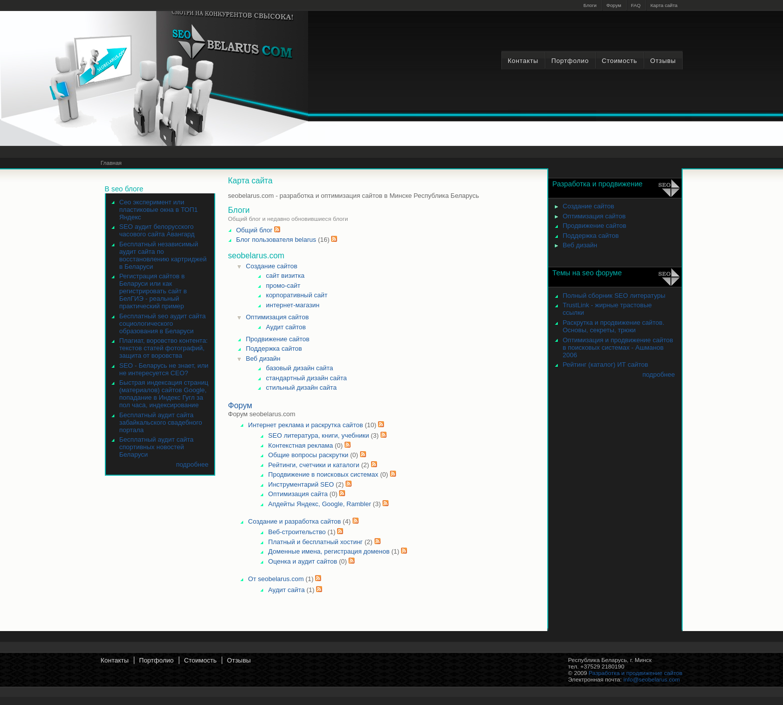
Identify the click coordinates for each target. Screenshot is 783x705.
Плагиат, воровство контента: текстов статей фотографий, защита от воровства (163, 348)
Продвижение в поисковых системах (323, 474)
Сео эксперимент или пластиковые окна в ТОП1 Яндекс (158, 209)
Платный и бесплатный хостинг (315, 542)
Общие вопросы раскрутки (308, 455)
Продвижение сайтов (277, 339)
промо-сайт (283, 285)
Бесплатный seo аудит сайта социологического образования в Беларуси (162, 323)
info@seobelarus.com (651, 679)
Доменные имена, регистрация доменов (329, 551)
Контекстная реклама (300, 445)
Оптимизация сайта (298, 494)
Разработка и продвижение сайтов (636, 673)
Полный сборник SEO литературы (614, 295)
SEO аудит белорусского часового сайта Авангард (157, 230)
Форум (613, 5)
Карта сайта (663, 5)
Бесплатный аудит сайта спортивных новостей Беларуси (156, 447)
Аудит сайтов (286, 327)
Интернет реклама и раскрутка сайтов (305, 425)
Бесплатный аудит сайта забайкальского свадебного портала (160, 422)
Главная (111, 163)
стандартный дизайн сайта (306, 378)
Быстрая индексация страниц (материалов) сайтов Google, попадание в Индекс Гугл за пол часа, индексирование (163, 394)
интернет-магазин (293, 305)
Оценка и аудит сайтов (302, 561)
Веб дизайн (263, 358)
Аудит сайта (286, 590)
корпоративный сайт (297, 295)
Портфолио (570, 60)
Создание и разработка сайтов (294, 521)
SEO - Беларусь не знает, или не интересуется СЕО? (164, 369)
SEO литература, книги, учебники (318, 435)
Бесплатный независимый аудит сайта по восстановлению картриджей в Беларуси (163, 255)
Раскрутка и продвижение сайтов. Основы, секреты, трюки (614, 326)
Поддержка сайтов (274, 348)
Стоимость (619, 60)
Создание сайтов (271, 266)
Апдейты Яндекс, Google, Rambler (319, 504)
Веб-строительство (298, 532)
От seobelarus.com (276, 579)
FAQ (636, 5)
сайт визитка (285, 275)
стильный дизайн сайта (301, 387)
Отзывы (663, 60)
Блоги (590, 5)
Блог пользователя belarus (276, 239)
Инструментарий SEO (301, 484)
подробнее (192, 464)
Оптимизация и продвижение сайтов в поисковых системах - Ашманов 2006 (618, 347)
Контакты (523, 60)
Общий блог (254, 230)
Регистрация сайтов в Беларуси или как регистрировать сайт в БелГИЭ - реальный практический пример (153, 291)
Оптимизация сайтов (277, 317)
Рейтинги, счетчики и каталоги (313, 465)
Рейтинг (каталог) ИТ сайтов (605, 364)
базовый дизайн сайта (300, 368)
